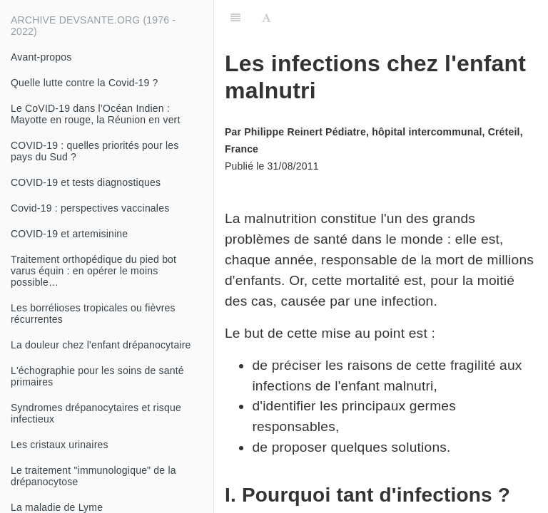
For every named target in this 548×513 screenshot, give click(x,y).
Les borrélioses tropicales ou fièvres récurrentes (93, 313)
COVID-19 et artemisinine (69, 233)
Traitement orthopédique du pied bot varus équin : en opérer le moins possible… (93, 271)
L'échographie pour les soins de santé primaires (97, 376)
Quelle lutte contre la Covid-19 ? (84, 82)
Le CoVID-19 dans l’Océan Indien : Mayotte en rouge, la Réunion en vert (96, 114)
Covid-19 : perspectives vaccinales (90, 208)
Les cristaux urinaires (59, 444)
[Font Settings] (266, 18)
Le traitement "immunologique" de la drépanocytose (93, 476)
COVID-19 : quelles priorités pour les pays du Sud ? (94, 151)
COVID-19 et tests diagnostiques (86, 182)
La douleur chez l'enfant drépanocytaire (101, 345)
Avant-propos (41, 57)
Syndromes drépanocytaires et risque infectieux (96, 413)
